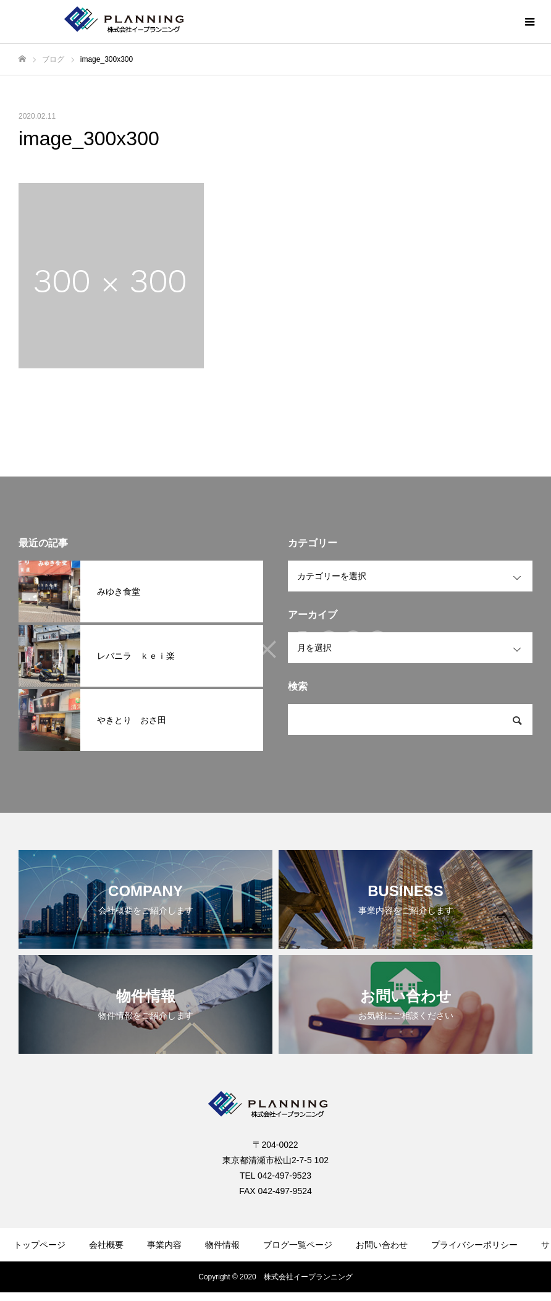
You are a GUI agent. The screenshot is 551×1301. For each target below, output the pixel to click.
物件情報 (222, 1245)
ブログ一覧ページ (297, 1245)
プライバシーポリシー (474, 1245)
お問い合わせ (382, 1245)
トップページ (39, 1245)
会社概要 (106, 1245)
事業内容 (164, 1245)
